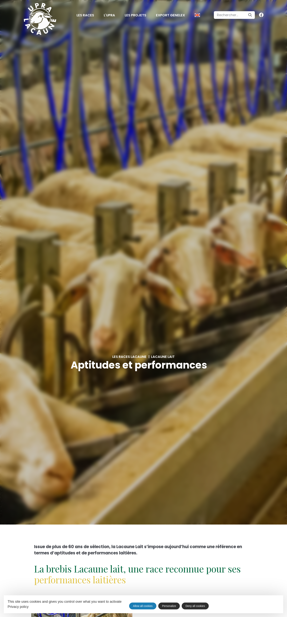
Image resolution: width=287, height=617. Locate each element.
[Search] (250, 15)
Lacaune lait (163, 357)
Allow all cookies (143, 605)
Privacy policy (18, 607)
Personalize (169, 605)
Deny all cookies (195, 605)
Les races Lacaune (129, 357)
